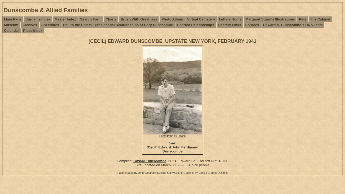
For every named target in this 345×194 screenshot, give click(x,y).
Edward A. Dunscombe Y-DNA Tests (293, 25)
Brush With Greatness (139, 19)
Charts (110, 19)
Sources (252, 25)
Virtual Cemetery (201, 19)
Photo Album (172, 19)
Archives (29, 25)
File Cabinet (320, 19)
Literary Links (229, 25)
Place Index (33, 31)
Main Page (12, 19)
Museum (11, 25)
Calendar (11, 31)
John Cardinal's (147, 172)
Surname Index (37, 19)
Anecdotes (50, 25)
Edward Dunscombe (149, 161)
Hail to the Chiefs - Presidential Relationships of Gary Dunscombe (118, 25)
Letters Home (230, 19)
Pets (302, 19)
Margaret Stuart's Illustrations (270, 19)
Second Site (164, 172)
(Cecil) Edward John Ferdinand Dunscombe (172, 149)
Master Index (65, 19)
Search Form (90, 19)
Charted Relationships (195, 25)
